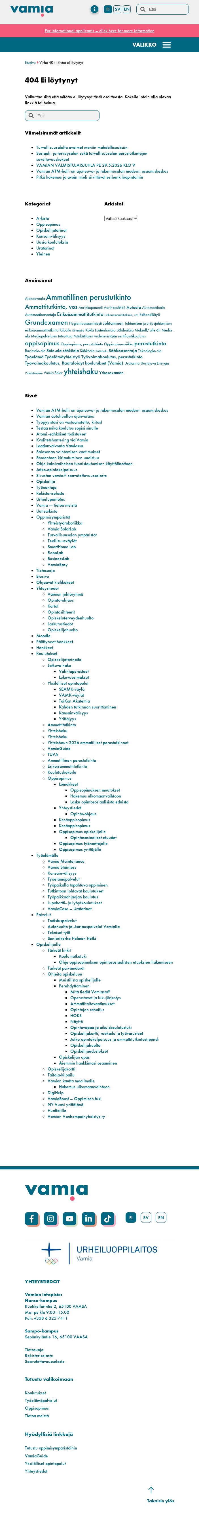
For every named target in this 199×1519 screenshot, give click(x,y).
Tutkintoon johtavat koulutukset (75, 891)
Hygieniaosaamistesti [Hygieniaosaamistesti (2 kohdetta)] (85, 323)
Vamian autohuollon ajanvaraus (65, 416)
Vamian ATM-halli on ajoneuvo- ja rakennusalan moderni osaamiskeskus (102, 171)
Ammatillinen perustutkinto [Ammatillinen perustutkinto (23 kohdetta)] (88, 297)
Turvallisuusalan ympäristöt (72, 535)
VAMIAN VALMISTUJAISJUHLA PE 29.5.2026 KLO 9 (85, 165)
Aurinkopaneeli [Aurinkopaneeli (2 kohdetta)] (91, 307)
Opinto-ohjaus (61, 600)
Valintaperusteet (74, 671)
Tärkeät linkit (59, 950)
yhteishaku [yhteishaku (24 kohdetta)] (81, 371)
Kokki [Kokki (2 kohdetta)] (89, 330)
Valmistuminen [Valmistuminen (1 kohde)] (34, 373)
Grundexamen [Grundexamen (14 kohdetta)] (46, 322)
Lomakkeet (68, 784)
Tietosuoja (45, 570)
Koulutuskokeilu (62, 772)
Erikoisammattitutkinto (67, 766)
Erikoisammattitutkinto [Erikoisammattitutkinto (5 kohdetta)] (80, 314)
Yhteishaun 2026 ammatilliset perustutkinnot (88, 743)
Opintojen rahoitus (87, 1010)
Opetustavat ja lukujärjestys (95, 998)
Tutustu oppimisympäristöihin (51, 1448)
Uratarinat (45, 248)
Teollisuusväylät (62, 541)
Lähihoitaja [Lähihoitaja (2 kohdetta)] (125, 330)
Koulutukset (46, 653)
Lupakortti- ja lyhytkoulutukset (75, 903)
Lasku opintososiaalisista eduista (99, 802)
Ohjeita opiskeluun (65, 974)
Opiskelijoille (48, 944)
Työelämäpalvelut (64, 879)
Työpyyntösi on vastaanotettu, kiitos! (69, 422)
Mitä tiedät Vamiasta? (90, 992)
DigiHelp (55, 1093)
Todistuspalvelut (62, 921)
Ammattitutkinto (62, 725)
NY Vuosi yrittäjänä (65, 1105)
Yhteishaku (57, 731)
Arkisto (42, 218)
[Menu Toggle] (94, 9)
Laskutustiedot (60, 624)
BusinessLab (58, 559)
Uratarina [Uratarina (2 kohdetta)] (131, 363)
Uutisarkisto (46, 511)
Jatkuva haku (59, 665)
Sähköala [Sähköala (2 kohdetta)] (87, 350)
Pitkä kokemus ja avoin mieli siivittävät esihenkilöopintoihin (89, 177)
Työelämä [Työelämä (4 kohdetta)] (34, 357)
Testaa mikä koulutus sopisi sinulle (67, 428)
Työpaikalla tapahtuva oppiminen (78, 885)
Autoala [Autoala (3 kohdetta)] (133, 307)
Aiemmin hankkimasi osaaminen (88, 1063)
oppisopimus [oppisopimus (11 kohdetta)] (42, 343)
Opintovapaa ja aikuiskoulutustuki (101, 1027)
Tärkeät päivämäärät (66, 968)
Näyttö (76, 1021)
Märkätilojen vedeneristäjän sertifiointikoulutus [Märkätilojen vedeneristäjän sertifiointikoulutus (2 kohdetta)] (109, 336)
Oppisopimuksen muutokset (95, 790)
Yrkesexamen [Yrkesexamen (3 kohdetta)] (111, 373)
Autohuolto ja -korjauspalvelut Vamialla (84, 926)
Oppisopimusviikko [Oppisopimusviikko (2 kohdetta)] (118, 344)
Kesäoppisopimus (74, 820)
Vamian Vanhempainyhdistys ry (76, 1116)
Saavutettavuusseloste (45, 1361)
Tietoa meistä (37, 1416)
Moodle (43, 636)
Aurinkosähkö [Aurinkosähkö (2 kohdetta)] (114, 307)
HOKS (76, 1016)
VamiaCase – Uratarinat (70, 909)
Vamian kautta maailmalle (71, 1081)
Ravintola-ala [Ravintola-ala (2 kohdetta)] (35, 350)
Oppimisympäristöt (53, 517)
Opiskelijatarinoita (64, 659)
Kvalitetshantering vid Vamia (62, 440)
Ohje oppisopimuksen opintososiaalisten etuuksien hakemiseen (116, 962)
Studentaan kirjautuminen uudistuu (67, 458)
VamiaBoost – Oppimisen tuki (74, 1099)
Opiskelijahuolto (63, 630)
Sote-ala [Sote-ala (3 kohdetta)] (54, 351)
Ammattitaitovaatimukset (92, 1004)
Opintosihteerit (61, 612)
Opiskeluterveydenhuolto (71, 618)
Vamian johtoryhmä (65, 594)
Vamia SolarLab (62, 529)
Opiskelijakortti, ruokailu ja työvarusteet (106, 1033)
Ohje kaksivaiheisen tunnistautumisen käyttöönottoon (84, 464)
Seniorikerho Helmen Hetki (72, 938)
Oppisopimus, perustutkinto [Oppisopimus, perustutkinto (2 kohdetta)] (82, 344)
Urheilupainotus (50, 499)
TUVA (53, 754)
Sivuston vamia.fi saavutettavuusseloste (71, 475)
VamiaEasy (58, 564)
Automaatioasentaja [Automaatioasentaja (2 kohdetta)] (40, 314)
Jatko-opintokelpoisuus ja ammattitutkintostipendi (114, 1039)
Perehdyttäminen (74, 986)
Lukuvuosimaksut (74, 677)
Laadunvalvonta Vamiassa (59, 446)
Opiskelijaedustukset (89, 1051)
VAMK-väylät (71, 695)
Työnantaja (46, 487)
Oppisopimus (48, 224)
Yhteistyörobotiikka (65, 523)
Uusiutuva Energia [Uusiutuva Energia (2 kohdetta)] (155, 363)
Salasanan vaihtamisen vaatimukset (68, 452)
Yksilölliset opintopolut (68, 683)
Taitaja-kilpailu (61, 1075)
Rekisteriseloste (50, 493)
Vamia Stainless (62, 867)
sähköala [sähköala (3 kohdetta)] (71, 351)
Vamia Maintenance (66, 861)
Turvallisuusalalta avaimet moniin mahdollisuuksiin (82, 147)
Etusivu (30, 62)
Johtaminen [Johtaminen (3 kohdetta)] (113, 323)
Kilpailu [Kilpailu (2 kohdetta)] (65, 330)
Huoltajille (57, 1110)
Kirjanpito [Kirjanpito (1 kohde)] (78, 330)
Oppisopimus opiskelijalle (82, 832)
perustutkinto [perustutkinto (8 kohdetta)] (150, 343)
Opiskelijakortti (61, 1069)
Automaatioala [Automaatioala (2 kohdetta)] (153, 307)
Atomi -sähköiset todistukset (61, 434)
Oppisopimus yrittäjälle (80, 849)
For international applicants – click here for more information (99, 31)
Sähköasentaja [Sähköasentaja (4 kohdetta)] (123, 350)
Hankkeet (44, 648)
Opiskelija (45, 481)
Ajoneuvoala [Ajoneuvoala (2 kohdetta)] (35, 298)
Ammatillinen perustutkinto (72, 760)
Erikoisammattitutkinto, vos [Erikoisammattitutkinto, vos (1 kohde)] (121, 315)
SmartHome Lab (62, 547)
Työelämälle (47, 855)
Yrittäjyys (67, 719)
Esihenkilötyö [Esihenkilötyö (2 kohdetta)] (149, 314)
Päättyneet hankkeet (54, 642)
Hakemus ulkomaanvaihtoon (95, 796)
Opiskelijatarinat (51, 230)
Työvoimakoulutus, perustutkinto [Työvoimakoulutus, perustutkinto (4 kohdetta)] (112, 357)
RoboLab (55, 553)
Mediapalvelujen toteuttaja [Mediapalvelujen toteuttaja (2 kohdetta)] (51, 336)
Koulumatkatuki (73, 956)
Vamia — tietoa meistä (56, 505)
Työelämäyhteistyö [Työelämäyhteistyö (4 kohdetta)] (62, 357)
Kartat (53, 606)
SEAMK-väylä (71, 689)
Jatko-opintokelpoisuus (56, 470)
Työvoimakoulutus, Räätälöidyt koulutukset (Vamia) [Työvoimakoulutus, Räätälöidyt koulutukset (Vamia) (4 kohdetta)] (74, 363)
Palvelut (43, 915)
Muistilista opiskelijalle (80, 980)
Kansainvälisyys (50, 236)
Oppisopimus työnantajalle (83, 843)
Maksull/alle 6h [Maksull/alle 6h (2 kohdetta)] (147, 330)
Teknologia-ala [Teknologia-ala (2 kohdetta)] (149, 350)
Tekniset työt (59, 932)
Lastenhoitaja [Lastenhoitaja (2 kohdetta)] (105, 330)
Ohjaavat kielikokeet (55, 582)
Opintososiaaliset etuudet (93, 837)
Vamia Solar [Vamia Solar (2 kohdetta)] (53, 372)
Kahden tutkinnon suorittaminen (87, 707)
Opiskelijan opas (74, 1057)
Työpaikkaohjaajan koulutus (73, 897)
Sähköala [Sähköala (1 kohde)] (101, 351)
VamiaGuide (59, 748)
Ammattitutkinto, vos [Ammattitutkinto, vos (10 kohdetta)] (51, 306)
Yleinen (43, 254)
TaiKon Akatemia (74, 701)
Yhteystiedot (47, 588)
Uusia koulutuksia (52, 242)
